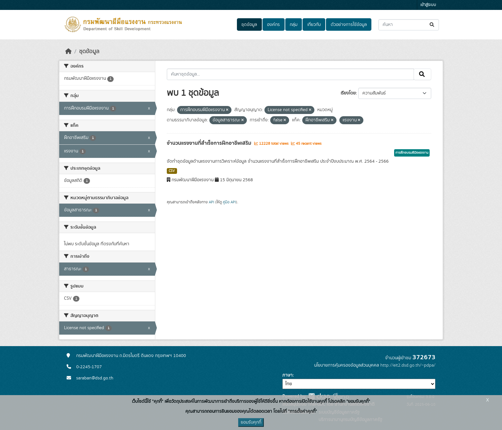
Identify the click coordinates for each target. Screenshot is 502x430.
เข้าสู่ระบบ (428, 5)
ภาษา (287, 375)
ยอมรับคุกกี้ (251, 422)
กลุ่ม (293, 24)
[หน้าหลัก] (68, 51)
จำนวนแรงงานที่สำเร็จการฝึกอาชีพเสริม (210, 143)
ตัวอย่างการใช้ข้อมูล (349, 24)
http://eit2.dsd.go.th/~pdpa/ (407, 365)
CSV (172, 171)
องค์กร (273, 24)
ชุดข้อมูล (249, 24)
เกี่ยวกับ (314, 24)
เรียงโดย (348, 93)
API (211, 202)
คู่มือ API (229, 202)
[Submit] (432, 24)
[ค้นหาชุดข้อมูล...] (408, 24)
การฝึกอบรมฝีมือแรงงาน (411, 152)
